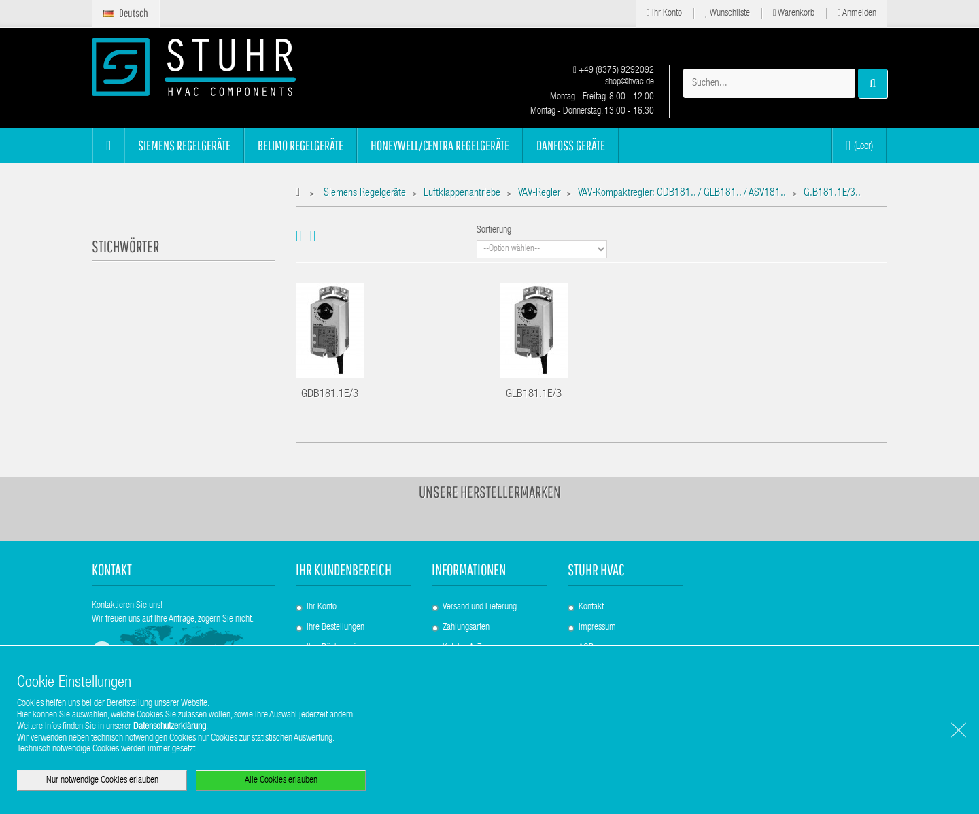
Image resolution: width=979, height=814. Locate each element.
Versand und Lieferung (480, 607)
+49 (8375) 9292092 (613, 70)
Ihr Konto (664, 13)
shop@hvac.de (627, 82)
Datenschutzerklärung (169, 727)
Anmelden (857, 13)
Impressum (597, 627)
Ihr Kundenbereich (344, 569)
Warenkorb (793, 13)
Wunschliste (727, 13)
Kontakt (591, 607)
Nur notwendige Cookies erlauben (102, 780)
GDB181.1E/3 (329, 395)
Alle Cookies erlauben (281, 780)
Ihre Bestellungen (335, 627)
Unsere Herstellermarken (490, 491)
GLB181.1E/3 (534, 395)
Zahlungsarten (466, 627)
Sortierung (494, 230)
